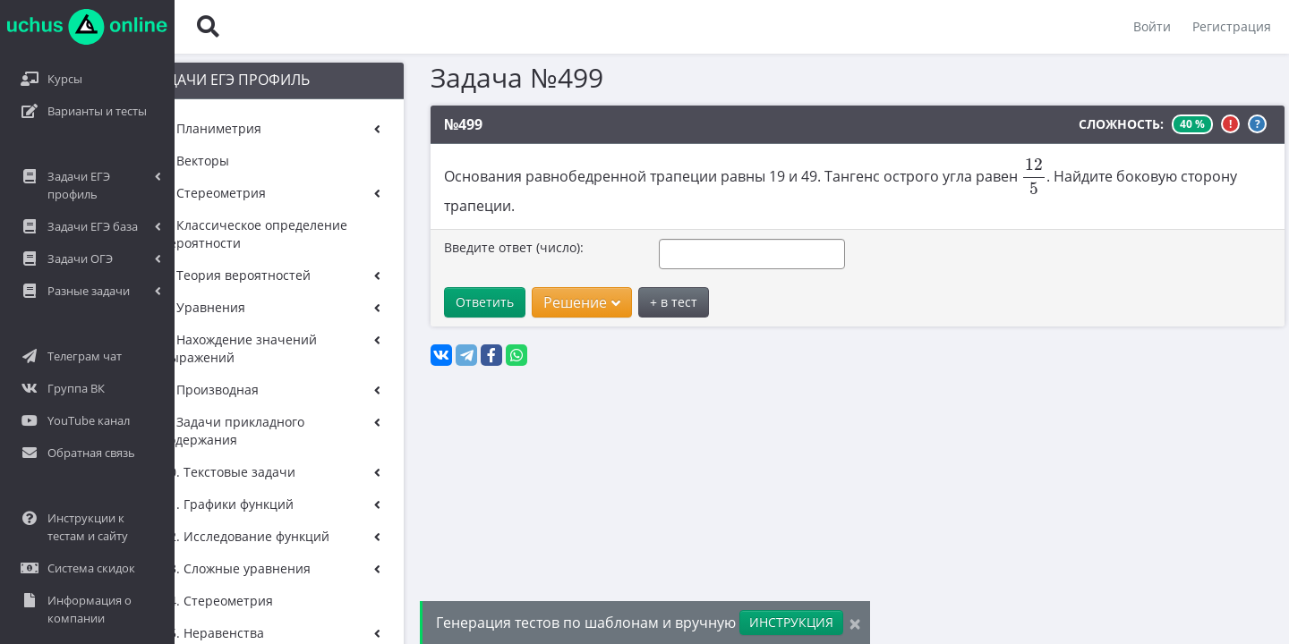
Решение (529, 282)
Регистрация (1231, 26)
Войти (1152, 26)
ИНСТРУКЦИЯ (791, 622)
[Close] (855, 623)
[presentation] (981, 176)
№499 (410, 124)
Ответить (432, 282)
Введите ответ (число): (461, 227)
